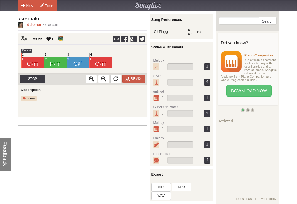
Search (267, 21)
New (27, 5)
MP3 (181, 187)
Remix (134, 79)
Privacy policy (266, 198)
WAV (161, 196)
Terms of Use (244, 198)
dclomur (34, 25)
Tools (46, 5)
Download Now (249, 90)
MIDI (161, 187)
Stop (32, 79)
